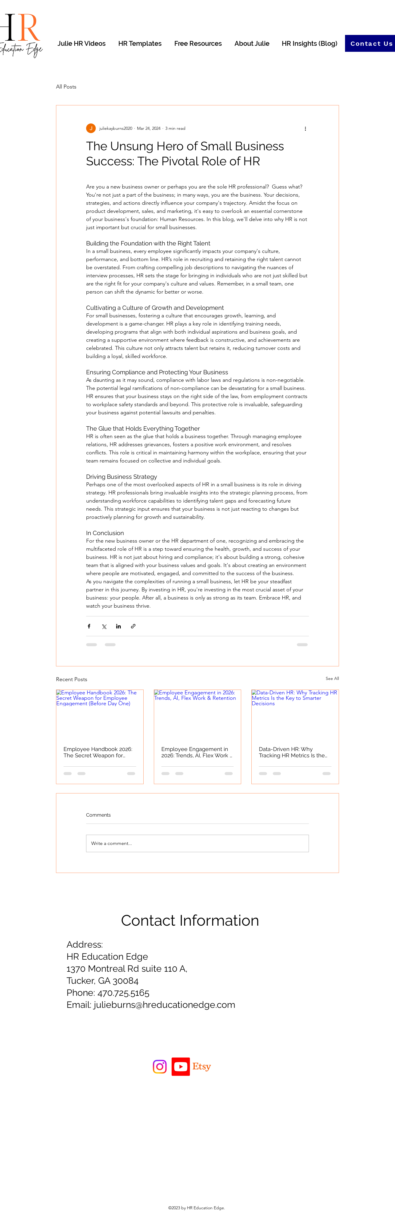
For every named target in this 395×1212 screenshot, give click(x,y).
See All (332, 678)
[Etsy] (202, 1067)
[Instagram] (160, 1067)
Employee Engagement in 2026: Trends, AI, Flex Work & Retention (197, 752)
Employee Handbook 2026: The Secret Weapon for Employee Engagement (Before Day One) (98, 752)
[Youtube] (181, 1067)
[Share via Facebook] (89, 626)
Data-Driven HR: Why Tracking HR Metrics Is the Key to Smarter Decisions (292, 752)
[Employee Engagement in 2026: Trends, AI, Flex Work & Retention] (197, 714)
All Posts (66, 86)
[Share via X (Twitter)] (104, 626)
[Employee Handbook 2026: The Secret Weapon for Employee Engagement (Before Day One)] (99, 714)
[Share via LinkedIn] (118, 626)
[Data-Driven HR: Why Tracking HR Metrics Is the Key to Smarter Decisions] (295, 714)
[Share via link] (133, 626)
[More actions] (305, 128)
